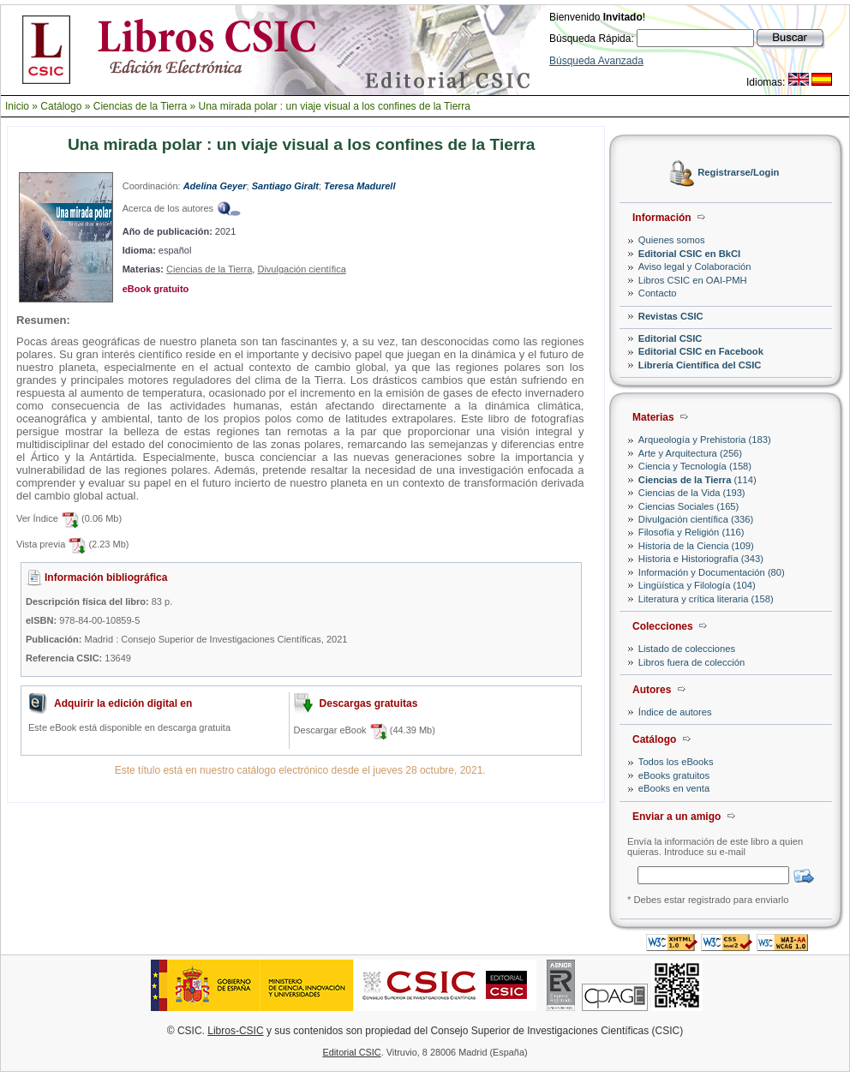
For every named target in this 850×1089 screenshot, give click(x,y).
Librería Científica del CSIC (700, 365)
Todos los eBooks (676, 762)
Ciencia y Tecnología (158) (694, 466)
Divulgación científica (301, 269)
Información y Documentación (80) (711, 572)
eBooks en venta (673, 788)
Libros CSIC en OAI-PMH (692, 280)
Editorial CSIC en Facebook (700, 351)
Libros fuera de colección (691, 662)
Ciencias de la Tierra (140, 106)
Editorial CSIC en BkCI (689, 253)
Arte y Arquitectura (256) (690, 453)
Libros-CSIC (235, 1031)
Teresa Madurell (359, 186)
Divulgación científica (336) (695, 519)
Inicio (17, 106)
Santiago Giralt (285, 186)
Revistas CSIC (670, 316)
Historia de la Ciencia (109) (696, 546)
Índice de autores (675, 712)
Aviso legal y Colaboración (694, 266)
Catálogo (60, 106)
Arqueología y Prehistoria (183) (704, 439)
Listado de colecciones (686, 648)
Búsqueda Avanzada (596, 61)
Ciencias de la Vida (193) (691, 493)
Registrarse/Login (738, 173)
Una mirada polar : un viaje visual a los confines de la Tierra (334, 106)
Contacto (657, 293)
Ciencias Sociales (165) (688, 506)
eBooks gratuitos (673, 775)
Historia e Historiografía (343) (700, 558)
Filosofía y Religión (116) (691, 532)
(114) (697, 480)
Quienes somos (671, 240)
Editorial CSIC (670, 338)
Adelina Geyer (215, 186)
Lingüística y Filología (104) (697, 585)
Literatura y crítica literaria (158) (706, 599)
